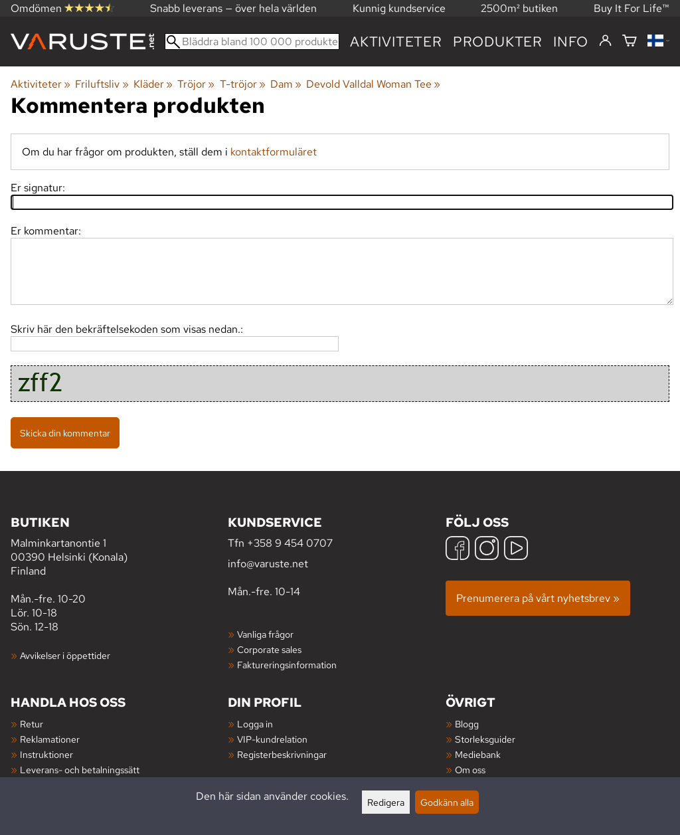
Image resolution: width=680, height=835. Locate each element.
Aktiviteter (396, 41)
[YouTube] (516, 549)
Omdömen (62, 8)
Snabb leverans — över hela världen (233, 8)
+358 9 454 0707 (290, 543)
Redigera (385, 802)
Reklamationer (50, 739)
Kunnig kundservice (399, 8)
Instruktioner (46, 754)
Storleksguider (485, 739)
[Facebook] (457, 549)
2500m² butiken (519, 8)
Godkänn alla (446, 802)
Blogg (467, 723)
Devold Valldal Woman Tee (373, 84)
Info (570, 41)
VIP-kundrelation (272, 739)
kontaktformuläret (273, 152)
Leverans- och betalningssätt (79, 769)
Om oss (470, 769)
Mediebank (478, 754)
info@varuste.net (268, 564)
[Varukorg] (629, 41)
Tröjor (195, 84)
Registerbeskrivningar (282, 754)
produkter (498, 41)
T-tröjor (243, 84)
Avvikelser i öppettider (65, 655)
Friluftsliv (101, 84)
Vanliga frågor (265, 634)
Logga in (255, 723)
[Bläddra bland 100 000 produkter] (252, 41)
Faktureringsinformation (287, 664)
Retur (31, 723)
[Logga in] (605, 41)
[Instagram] (487, 549)
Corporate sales (269, 649)
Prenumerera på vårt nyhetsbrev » (538, 598)
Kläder (153, 84)
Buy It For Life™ (631, 8)
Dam (285, 84)
